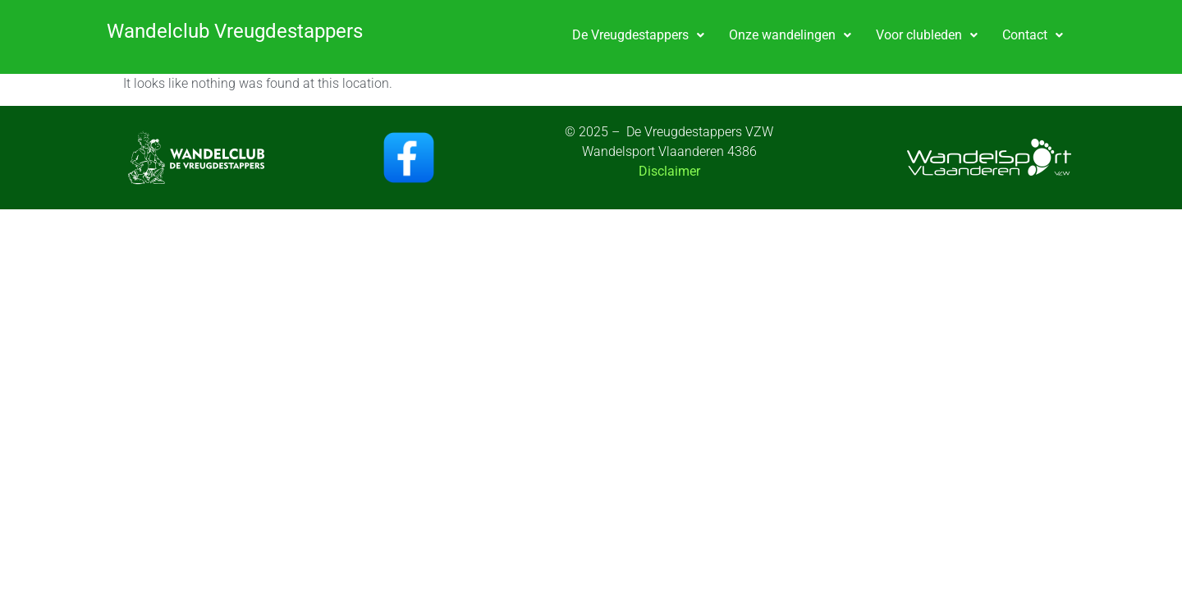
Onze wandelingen (790, 35)
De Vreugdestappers (638, 35)
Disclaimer (669, 171)
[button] (638, 35)
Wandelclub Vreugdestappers (235, 31)
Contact (1032, 35)
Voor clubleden (927, 35)
